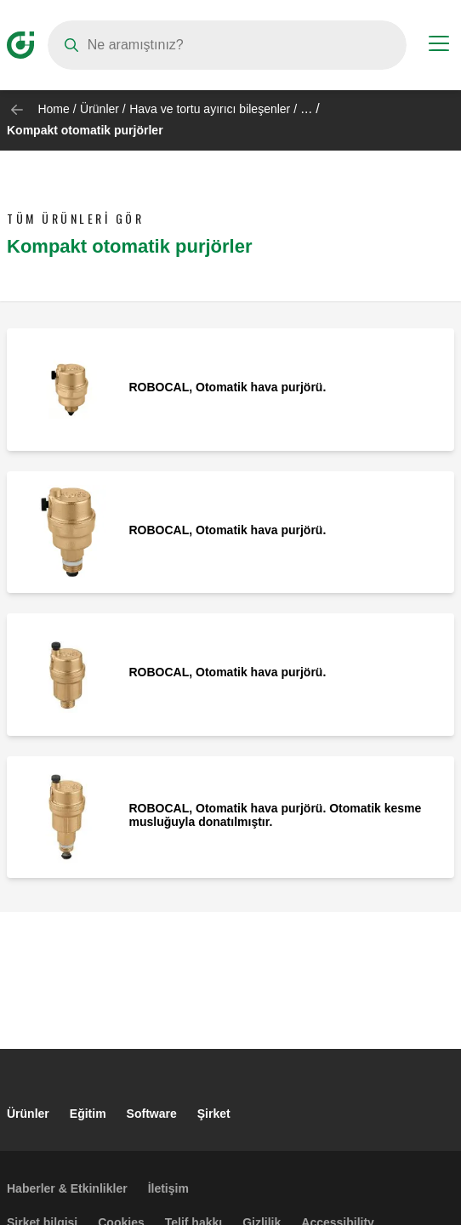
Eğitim (88, 1113)
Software (152, 1113)
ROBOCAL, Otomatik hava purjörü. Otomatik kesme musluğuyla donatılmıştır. (275, 815)
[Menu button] (439, 46)
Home (53, 109)
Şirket (213, 1113)
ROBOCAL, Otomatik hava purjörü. (228, 387)
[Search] (227, 45)
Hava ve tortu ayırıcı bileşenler (209, 109)
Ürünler (99, 109)
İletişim (168, 1188)
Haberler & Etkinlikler (67, 1188)
